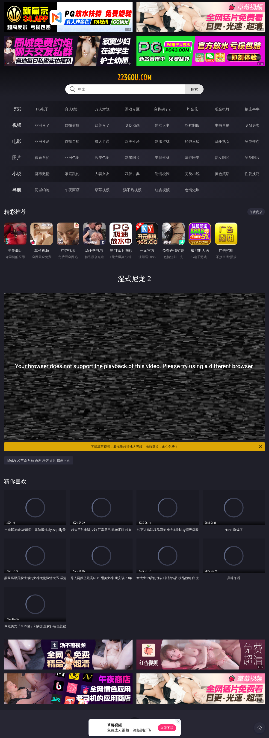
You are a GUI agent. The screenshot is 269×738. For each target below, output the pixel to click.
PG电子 (42, 109)
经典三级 (192, 141)
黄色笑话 (222, 173)
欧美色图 (102, 157)
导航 (16, 190)
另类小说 (192, 173)
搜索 (194, 89)
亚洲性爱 (42, 141)
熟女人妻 (162, 125)
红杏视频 (162, 189)
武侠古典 (132, 173)
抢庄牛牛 (252, 109)
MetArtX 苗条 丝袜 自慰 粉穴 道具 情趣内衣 (38, 460)
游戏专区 (132, 109)
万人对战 (102, 109)
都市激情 (42, 173)
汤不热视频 (132, 189)
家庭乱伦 (72, 173)
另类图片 (252, 157)
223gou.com (134, 77)
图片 (16, 157)
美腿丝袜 (162, 157)
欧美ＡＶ (102, 125)
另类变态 (252, 141)
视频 (16, 125)
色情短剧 (192, 189)
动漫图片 (132, 157)
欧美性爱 (132, 141)
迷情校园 (162, 173)
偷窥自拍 (42, 157)
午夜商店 (72, 189)
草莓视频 (102, 189)
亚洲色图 (72, 157)
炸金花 (192, 109)
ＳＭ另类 (252, 125)
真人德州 (72, 109)
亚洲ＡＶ (42, 125)
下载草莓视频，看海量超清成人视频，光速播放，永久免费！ (177, 446)
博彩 (16, 109)
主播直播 (222, 125)
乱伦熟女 (222, 141)
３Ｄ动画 (132, 125)
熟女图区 (222, 157)
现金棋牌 (222, 109)
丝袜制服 (192, 125)
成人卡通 (102, 141)
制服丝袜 (162, 141)
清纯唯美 (192, 157)
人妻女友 (102, 173)
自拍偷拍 (72, 125)
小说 (16, 173)
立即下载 (166, 728)
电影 (16, 141)
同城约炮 (42, 189)
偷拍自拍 (72, 141)
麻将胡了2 (162, 109)
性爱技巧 (252, 173)
